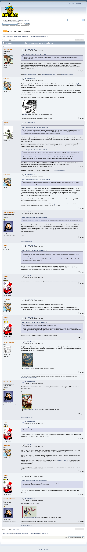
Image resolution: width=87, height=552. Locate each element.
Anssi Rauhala (9, 342)
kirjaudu (20, 20)
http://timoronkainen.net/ (27, 241)
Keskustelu (78, 3)
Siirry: (66, 537)
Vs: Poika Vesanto (30, 49)
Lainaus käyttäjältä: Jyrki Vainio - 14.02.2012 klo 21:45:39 (35, 127)
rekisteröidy (26, 20)
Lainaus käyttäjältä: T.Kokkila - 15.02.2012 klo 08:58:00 (34, 149)
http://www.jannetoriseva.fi (60, 170)
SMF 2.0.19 (37, 548)
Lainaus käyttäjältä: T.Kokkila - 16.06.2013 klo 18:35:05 (34, 322)
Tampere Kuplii (62, 460)
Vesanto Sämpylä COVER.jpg (29, 517)
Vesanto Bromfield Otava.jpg (29, 409)
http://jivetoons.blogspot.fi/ (30, 74)
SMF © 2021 (43, 548)
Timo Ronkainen (9, 212)
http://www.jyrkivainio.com (67, 74)
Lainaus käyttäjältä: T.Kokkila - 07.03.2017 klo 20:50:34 (34, 480)
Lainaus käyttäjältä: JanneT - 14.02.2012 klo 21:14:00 (34, 54)
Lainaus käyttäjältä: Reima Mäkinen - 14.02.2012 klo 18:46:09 (36, 179)
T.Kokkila (7, 79)
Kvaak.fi (71, 3)
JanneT (6, 122)
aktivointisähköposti (10, 21)
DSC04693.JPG (26, 368)
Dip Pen (78, 84)
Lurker (6, 276)
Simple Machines (50, 548)
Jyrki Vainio (8, 49)
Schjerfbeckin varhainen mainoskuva (62, 204)
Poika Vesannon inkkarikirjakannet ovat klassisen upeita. (64, 281)
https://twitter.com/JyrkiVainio (48, 74)
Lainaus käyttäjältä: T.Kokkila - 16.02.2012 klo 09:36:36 (34, 217)
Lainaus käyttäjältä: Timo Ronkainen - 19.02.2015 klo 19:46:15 (36, 427)
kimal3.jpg (25, 114)
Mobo (5, 245)
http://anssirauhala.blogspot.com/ (28, 377)
